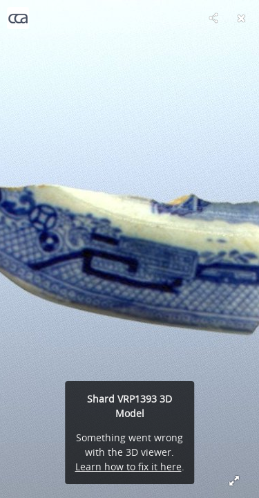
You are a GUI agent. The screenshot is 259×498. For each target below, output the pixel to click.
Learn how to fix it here (128, 466)
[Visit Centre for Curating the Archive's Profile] (18, 18)
